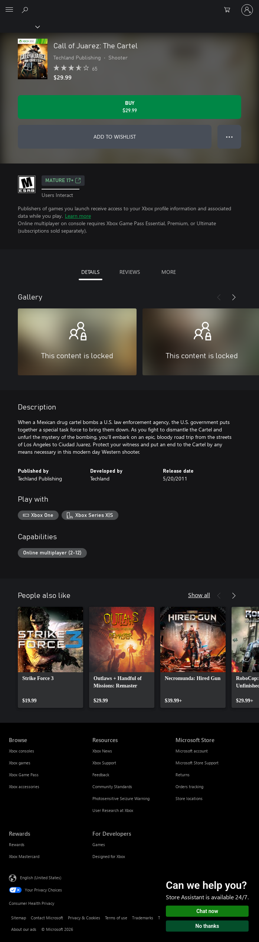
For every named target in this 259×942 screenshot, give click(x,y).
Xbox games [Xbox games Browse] (19, 762)
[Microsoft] (129, 5)
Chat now (207, 911)
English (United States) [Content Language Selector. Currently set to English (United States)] (40, 877)
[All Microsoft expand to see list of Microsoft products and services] (9, 10)
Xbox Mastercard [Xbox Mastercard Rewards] (24, 856)
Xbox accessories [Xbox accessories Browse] (24, 786)
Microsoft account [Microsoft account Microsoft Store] (192, 750)
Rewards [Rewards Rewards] (16, 844)
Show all (199, 595)
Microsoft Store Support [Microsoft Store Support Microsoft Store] (197, 762)
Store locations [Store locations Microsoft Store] (189, 798)
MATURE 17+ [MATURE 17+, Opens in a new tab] (63, 181)
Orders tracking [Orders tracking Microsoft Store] (189, 786)
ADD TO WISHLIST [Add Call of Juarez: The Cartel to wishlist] (115, 136)
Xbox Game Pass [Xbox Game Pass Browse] (24, 774)
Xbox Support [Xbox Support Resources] (104, 762)
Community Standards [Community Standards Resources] (112, 786)
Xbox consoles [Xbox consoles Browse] (21, 750)
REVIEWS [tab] (129, 271)
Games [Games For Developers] (98, 844)
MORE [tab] (168, 271)
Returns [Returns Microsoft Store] (183, 774)
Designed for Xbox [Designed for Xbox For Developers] (108, 856)
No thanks (207, 926)
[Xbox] (19, 26)
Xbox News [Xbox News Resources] (102, 750)
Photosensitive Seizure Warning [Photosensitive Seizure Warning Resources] (121, 798)
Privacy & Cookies (84, 917)
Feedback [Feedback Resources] (100, 774)
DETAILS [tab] (90, 271)
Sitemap (18, 917)
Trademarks (142, 917)
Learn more (78, 215)
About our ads (23, 929)
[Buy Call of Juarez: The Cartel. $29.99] (129, 107)
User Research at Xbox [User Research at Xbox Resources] (112, 810)
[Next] (233, 297)
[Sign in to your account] (247, 10)
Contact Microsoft (47, 917)
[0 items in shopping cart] (229, 10)
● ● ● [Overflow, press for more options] (229, 137)
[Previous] (219, 297)
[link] (50, 657)
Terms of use (116, 917)
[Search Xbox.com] (26, 10)
